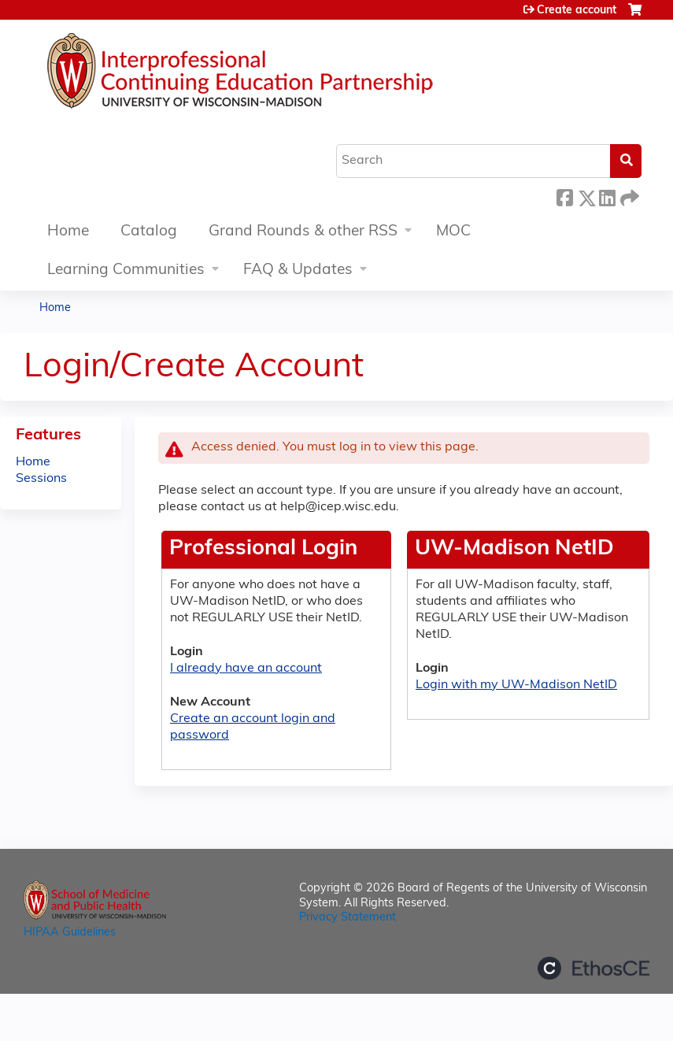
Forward (628, 196)
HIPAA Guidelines (70, 933)
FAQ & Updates (298, 270)
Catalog (148, 231)
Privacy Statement (347, 918)
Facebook (564, 196)
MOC (453, 231)
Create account (576, 11)
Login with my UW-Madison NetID (516, 685)
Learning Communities (126, 270)
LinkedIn (607, 196)
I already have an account (246, 668)
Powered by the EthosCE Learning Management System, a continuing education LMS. (593, 968)
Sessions (41, 478)
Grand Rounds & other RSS (303, 231)
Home (68, 231)
